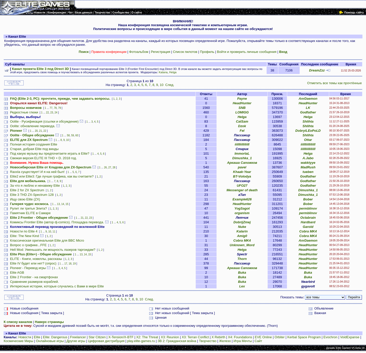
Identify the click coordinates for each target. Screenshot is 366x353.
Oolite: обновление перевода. (32, 126)
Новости (24, 337)
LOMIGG (242, 112)
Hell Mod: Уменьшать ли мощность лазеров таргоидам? (52, 250)
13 (58, 204)
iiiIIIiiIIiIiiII (242, 144)
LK (308, 108)
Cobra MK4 (308, 231)
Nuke (242, 227)
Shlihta (307, 121)
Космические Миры (18, 341)
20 (36, 130)
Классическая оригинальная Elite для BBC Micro (47, 240)
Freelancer (78, 337)
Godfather (308, 112)
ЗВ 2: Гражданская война (177, 341)
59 (72, 135)
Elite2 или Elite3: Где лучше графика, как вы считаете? (52, 176)
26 (105, 167)
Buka (242, 272)
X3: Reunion (170, 337)
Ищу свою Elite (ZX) (25, 199)
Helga (173, 72)
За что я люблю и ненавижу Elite (35, 185)
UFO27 (242, 185)
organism (242, 213)
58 (68, 135)
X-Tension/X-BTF (120, 337)
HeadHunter (242, 103)
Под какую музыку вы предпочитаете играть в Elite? (49, 153)
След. (169, 85)
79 (59, 108)
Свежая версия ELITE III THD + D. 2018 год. (43, 158)
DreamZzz (317, 70)
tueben (308, 172)
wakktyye (308, 163)
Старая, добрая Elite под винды (34, 149)
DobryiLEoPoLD (308, 131)
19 (74, 263)
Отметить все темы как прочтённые (334, 83)
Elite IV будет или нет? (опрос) (33, 263)
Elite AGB (17, 272)
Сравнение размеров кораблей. (34, 282)
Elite (37, 337)
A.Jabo (307, 158)
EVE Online (263, 337)
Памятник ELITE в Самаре (30, 213)
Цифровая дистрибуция (106, 341)
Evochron (331, 337)
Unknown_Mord (242, 245)
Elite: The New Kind (24, 236)
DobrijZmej (242, 222)
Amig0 (242, 236)
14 (62, 204)
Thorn (242, 259)
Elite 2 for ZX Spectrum (27, 190)
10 (161, 85)
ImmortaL (242, 153)
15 (67, 204)
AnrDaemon (308, 98)
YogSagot (242, 208)
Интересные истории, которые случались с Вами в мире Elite (57, 286)
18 (70, 263)
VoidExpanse (349, 337)
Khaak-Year (242, 172)
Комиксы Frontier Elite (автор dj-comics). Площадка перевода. (57, 222)
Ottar (308, 140)
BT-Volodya (242, 176)
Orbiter (279, 337)
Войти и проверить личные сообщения (247, 52)
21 (40, 130)
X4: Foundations (240, 337)
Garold (308, 227)
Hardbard (308, 222)
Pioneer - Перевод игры (28, 268)
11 (54, 231)
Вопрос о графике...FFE (28, 245)
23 (51, 112)
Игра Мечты (243, 341)
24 (55, 112)
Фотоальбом (138, 52)
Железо (225, 341)
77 (51, 108)
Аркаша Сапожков (242, 163)
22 (47, 112)
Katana (163, 72)
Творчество (208, 341)
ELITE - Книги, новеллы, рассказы (36, 259)
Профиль (207, 52)
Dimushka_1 (242, 158)
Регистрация (160, 52)
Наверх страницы (49, 322)
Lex (242, 286)
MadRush (308, 167)
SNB (242, 108)
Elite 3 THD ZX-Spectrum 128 (32, 195)
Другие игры (76, 341)
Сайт (258, 341)
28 (114, 167)
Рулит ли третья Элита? (28, 208)
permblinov (308, 208)
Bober (308, 199)
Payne (242, 98)
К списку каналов (18, 322)
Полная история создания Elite (33, 144)
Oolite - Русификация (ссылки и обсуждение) (44, 121)
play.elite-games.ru (141, 341)
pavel (242, 167)
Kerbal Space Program (304, 337)
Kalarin (242, 231)
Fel (242, 131)
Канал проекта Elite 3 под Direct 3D (40, 69)
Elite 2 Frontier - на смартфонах (34, 277)
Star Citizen (96, 337)
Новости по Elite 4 (23, 231)
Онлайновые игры (50, 341)
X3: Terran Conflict (195, 337)
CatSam (242, 121)
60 (76, 135)
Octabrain (308, 217)
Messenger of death (241, 190)
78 (55, 108)
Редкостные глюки (24, 112)
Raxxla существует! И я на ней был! (37, 172)
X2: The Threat (147, 337)
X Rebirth (218, 337)
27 (109, 167)
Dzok (242, 126)
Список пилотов (185, 52)
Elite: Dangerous (55, 337)
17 (65, 263)
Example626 (242, 199)
